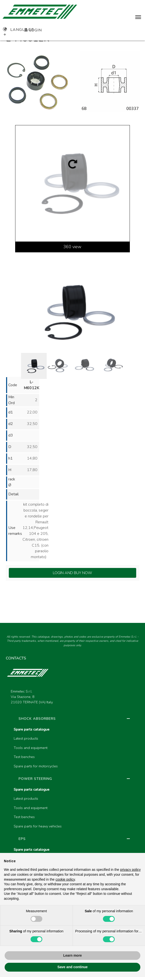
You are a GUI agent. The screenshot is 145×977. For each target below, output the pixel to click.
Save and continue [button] (72, 967)
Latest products (26, 738)
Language (18, 29)
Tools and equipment (30, 747)
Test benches (24, 756)
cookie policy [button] (65, 879)
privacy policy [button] (130, 870)
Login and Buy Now (72, 573)
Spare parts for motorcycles (36, 766)
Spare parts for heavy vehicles (38, 826)
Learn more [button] (72, 955)
